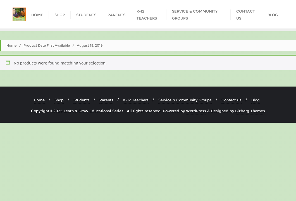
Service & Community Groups (185, 100)
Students (81, 100)
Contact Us (231, 100)
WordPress (196, 111)
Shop (59, 100)
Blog (255, 100)
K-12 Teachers (136, 100)
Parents (106, 100)
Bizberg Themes (250, 111)
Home (11, 45)
